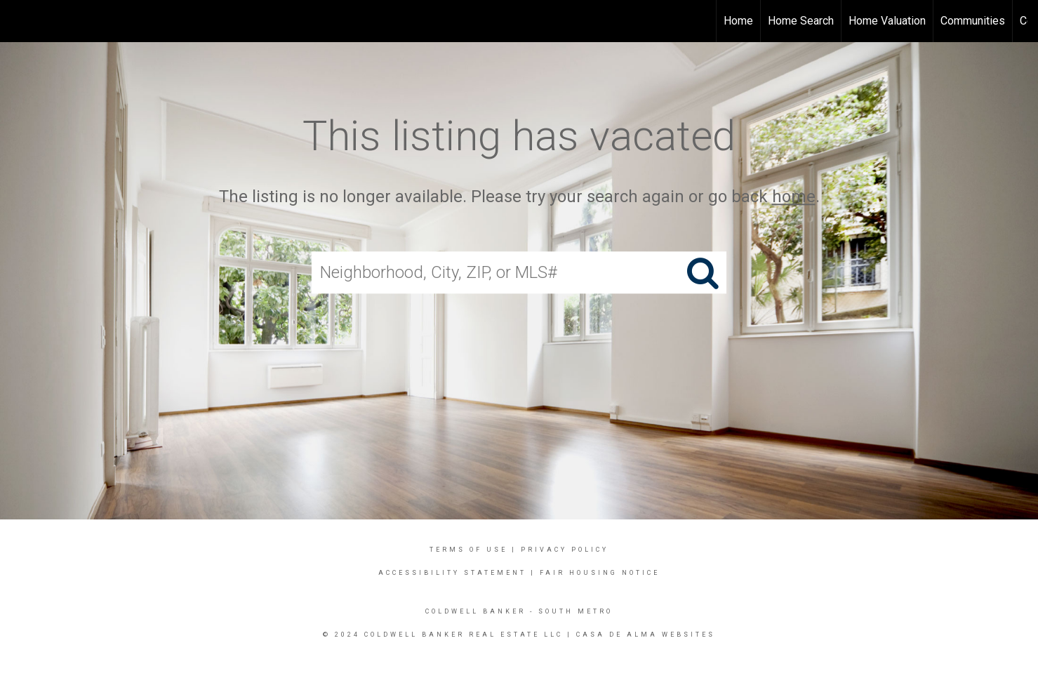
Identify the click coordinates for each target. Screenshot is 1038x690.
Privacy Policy (564, 549)
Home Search (801, 20)
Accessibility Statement (452, 572)
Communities (972, 20)
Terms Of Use (468, 549)
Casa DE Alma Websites (645, 634)
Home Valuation (887, 20)
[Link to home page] (18, 21)
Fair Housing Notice (600, 572)
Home (738, 20)
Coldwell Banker (475, 611)
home (794, 196)
